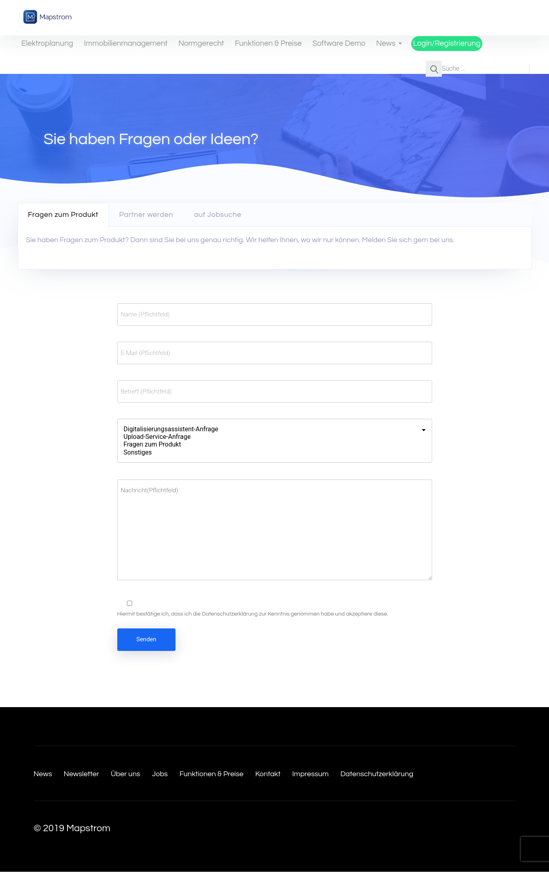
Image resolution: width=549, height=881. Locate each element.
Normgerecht (186, 48)
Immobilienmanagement (115, 48)
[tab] (63, 215)
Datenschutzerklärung (229, 623)
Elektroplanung (41, 48)
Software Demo (318, 48)
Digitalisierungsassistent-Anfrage (270, 429)
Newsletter (92, 782)
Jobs (188, 782)
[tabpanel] (275, 248)
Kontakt (323, 782)
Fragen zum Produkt (63, 214)
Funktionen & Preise (250, 48)
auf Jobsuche (217, 214)
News (370, 48)
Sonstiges (270, 452)
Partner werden (146, 214)
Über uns (147, 782)
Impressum (376, 782)
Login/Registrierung (427, 48)
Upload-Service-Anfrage (270, 436)
